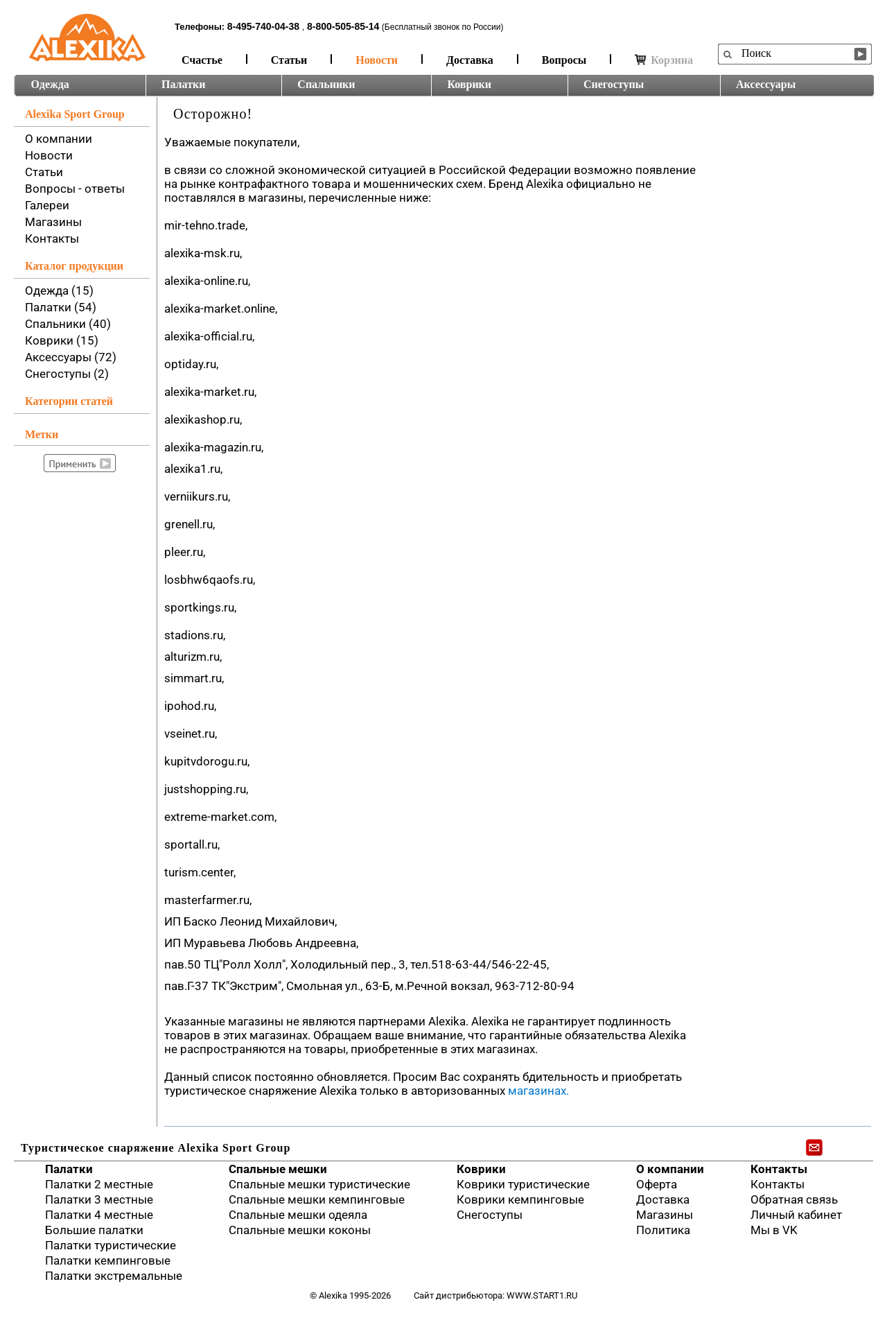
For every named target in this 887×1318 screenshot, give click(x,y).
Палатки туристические (110, 1245)
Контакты (52, 238)
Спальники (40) (68, 324)
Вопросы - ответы (75, 189)
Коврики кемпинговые (520, 1199)
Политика (663, 1230)
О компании (58, 139)
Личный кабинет (796, 1215)
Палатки (183, 84)
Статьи (289, 60)
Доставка (469, 60)
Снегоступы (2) (67, 374)
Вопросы (564, 60)
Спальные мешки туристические (319, 1184)
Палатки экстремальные (113, 1276)
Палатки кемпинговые (107, 1260)
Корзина (664, 60)
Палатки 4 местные (99, 1215)
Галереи (47, 205)
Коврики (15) (61, 340)
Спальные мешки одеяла (298, 1215)
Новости (376, 60)
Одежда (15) (59, 290)
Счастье (202, 60)
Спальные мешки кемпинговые (317, 1199)
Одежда (50, 84)
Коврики (469, 84)
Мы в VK (774, 1230)
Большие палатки (94, 1230)
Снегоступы (613, 84)
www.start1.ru (542, 1295)
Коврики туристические (523, 1184)
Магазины (53, 222)
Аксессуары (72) (70, 357)
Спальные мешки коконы (300, 1230)
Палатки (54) (60, 307)
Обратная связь (794, 1199)
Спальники (326, 84)
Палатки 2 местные (99, 1184)
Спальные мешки (278, 1169)
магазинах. (538, 1091)
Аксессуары (766, 84)
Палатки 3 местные (99, 1199)
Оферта (656, 1184)
